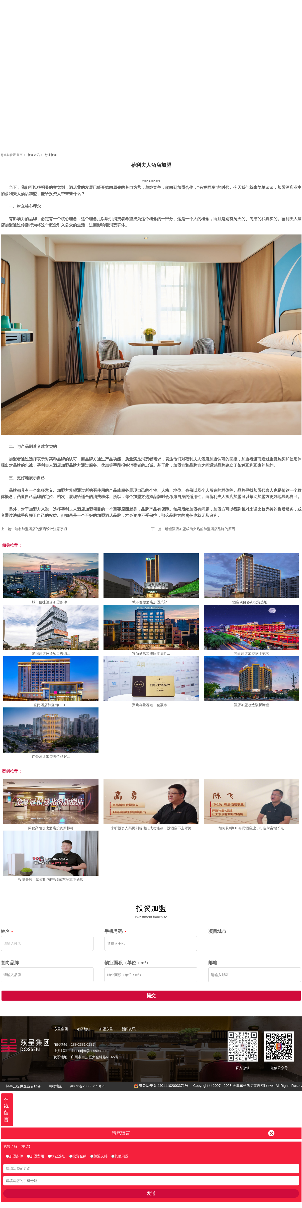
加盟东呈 (174, 9)
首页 (106, 9)
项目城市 (217, 931)
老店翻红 (151, 9)
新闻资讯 (219, 9)
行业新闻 (51, 155)
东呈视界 (196, 9)
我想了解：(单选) (16, 1146)
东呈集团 (129, 9)
